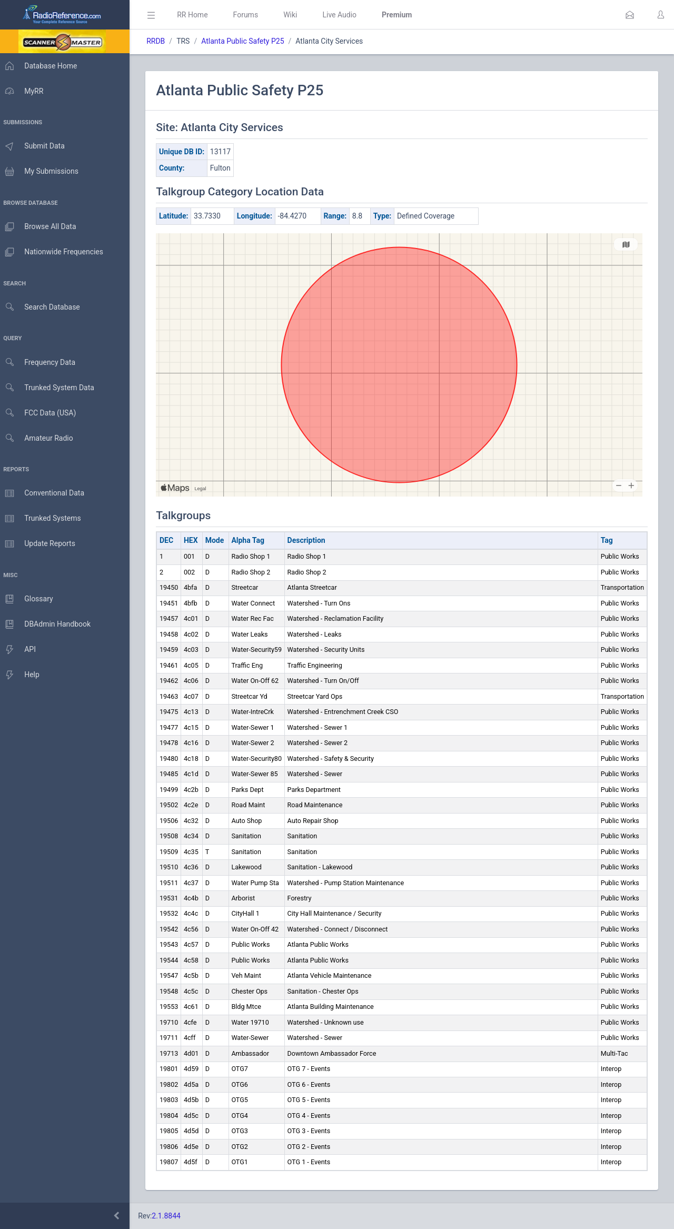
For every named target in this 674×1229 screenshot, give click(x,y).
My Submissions (42, 171)
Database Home (41, 66)
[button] (629, 15)
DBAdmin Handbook (48, 624)
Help (22, 675)
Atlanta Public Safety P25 (247, 41)
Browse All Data (40, 227)
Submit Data (35, 146)
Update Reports (40, 544)
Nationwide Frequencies (54, 252)
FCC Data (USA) (40, 413)
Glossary (29, 599)
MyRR (24, 91)
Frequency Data (40, 362)
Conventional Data (45, 493)
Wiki (295, 15)
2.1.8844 (171, 1216)
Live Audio (345, 15)
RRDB (161, 41)
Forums (250, 15)
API (20, 650)
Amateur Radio (39, 438)
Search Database (42, 307)
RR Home (197, 15)
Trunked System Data (50, 387)
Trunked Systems (43, 518)
